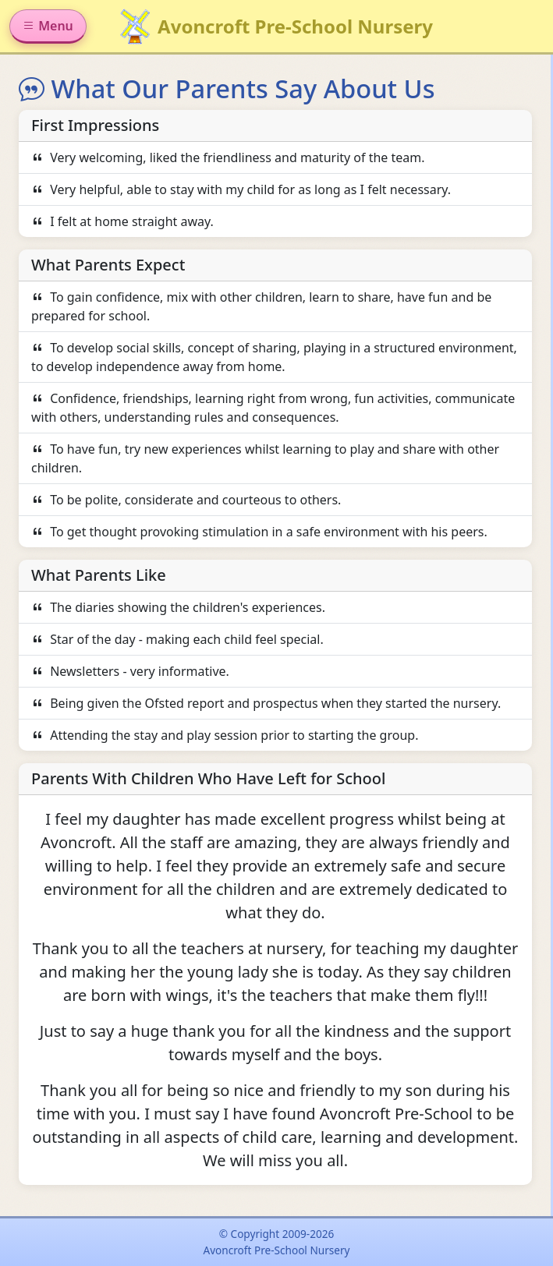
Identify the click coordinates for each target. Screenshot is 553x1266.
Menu (48, 25)
